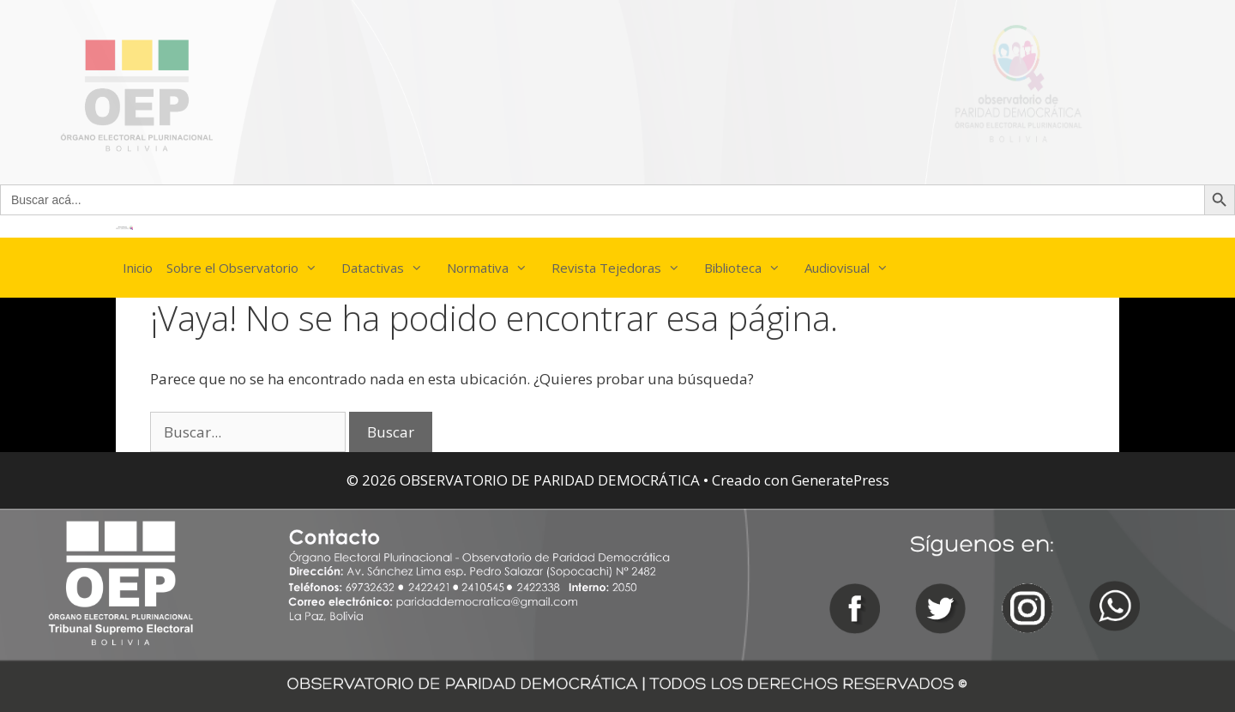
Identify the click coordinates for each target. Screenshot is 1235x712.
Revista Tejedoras (624, 268)
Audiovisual (855, 268)
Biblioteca (751, 268)
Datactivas (390, 268)
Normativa (496, 268)
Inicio (138, 267)
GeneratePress (840, 480)
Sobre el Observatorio (250, 268)
